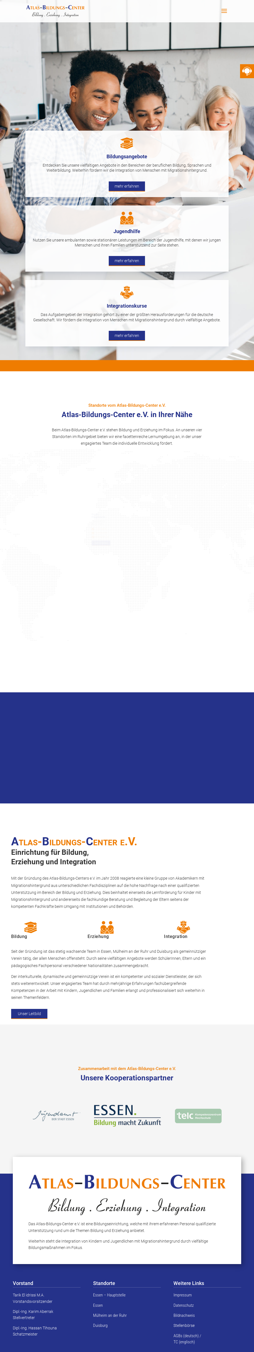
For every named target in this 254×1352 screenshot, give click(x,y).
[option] (127, 1115)
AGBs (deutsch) (186, 1335)
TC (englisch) (184, 1341)
